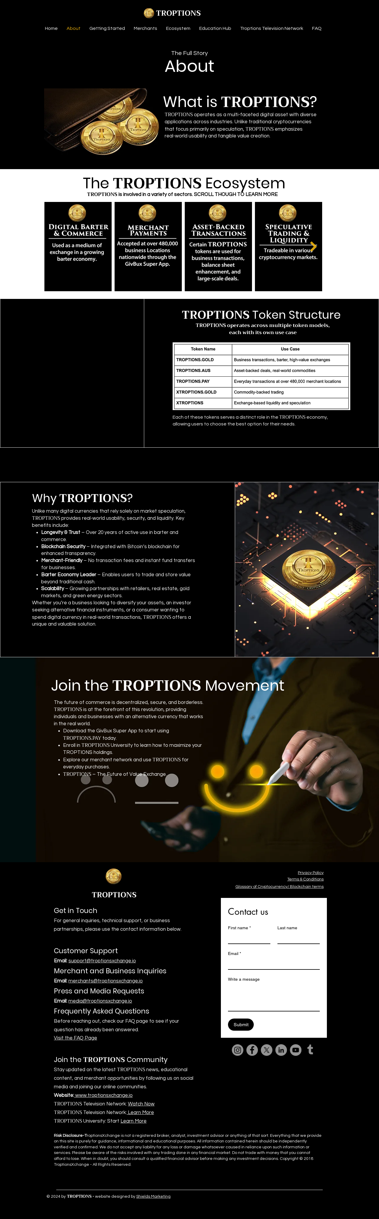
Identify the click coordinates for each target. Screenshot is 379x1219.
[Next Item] (313, 246)
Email (234, 953)
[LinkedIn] (281, 1050)
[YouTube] (295, 1050)
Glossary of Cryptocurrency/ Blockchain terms (279, 887)
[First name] (247, 938)
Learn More (140, 1112)
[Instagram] (237, 1050)
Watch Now (141, 1104)
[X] (266, 1050)
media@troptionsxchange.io (100, 1001)
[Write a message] (274, 997)
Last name (287, 927)
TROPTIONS (178, 13)
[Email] (272, 964)
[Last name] (296, 938)
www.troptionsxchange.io (103, 1095)
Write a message (244, 979)
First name (239, 927)
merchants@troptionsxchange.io (105, 981)
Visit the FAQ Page (75, 1038)
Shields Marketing (153, 1196)
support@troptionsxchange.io (102, 961)
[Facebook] (252, 1050)
